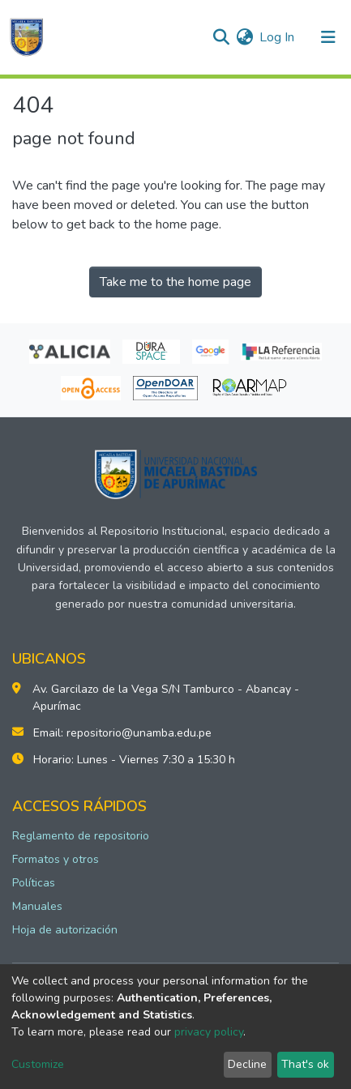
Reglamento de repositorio (80, 835)
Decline (247, 1064)
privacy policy (208, 1032)
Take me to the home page (175, 282)
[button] (244, 37)
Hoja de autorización (65, 929)
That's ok (305, 1064)
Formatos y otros (55, 859)
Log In (277, 37)
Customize (37, 1064)
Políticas (33, 882)
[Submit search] (221, 37)
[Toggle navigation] (328, 37)
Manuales (37, 906)
